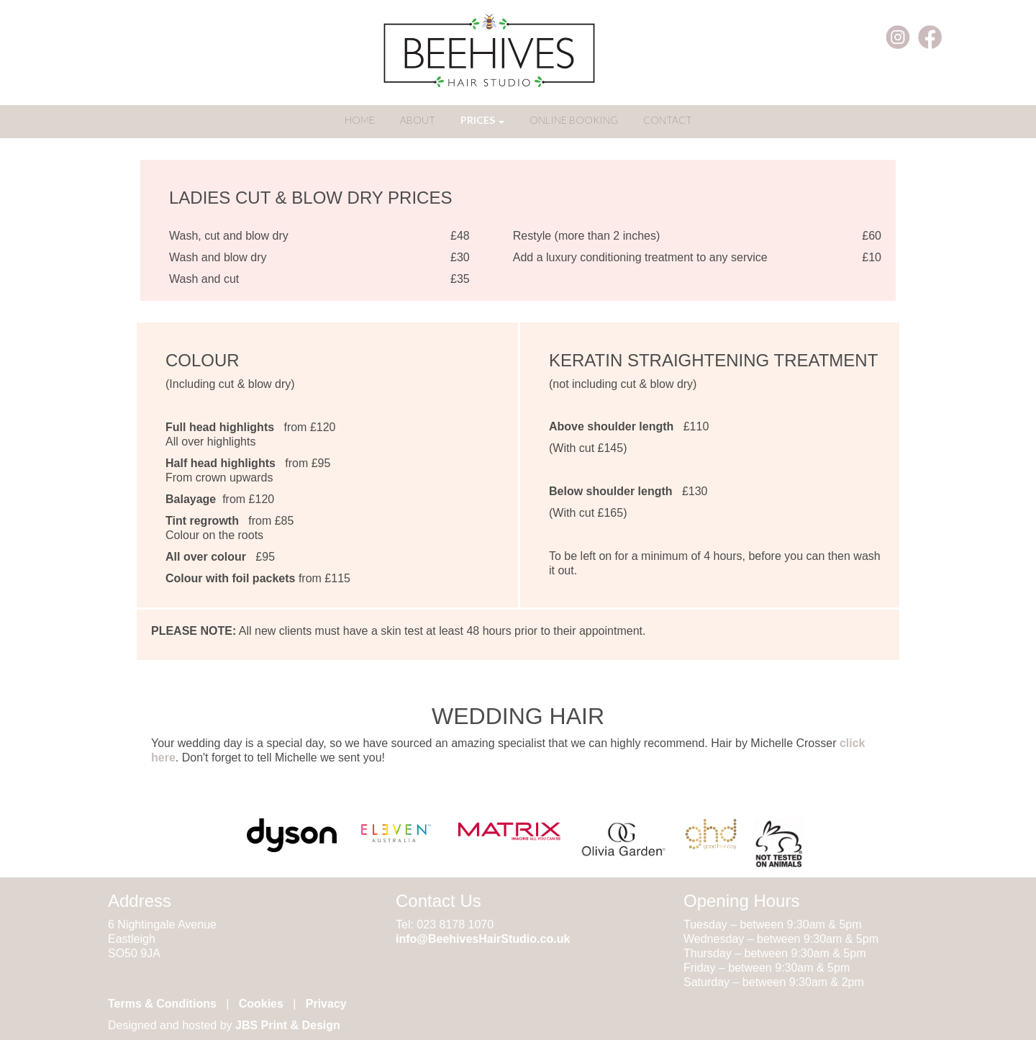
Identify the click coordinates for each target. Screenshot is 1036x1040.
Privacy (326, 1004)
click (852, 743)
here (163, 757)
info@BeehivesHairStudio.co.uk (483, 939)
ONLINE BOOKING (574, 120)
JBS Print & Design (287, 1025)
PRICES (482, 120)
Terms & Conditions (162, 1004)
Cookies (261, 1004)
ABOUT (417, 120)
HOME (360, 120)
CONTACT (667, 120)
